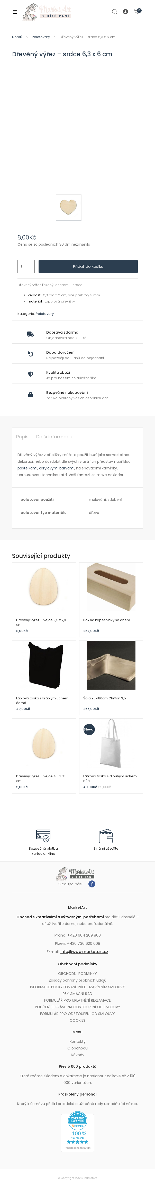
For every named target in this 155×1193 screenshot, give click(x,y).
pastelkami (27, 468)
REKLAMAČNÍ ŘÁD (77, 993)
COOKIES (77, 1020)
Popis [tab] (22, 436)
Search (115, 11)
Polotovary (41, 36)
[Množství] (26, 266)
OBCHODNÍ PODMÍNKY (77, 973)
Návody (77, 1054)
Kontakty (78, 1041)
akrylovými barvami (56, 468)
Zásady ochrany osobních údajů (77, 980)
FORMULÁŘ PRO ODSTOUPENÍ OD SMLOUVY (77, 1013)
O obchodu (77, 1048)
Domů (17, 36)
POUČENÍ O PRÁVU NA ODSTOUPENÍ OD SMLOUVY (77, 1007)
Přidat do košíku (88, 266)
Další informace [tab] (54, 436)
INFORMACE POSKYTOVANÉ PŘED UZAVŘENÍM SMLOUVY (77, 987)
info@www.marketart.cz (84, 951)
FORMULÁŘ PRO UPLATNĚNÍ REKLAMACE (77, 1000)
